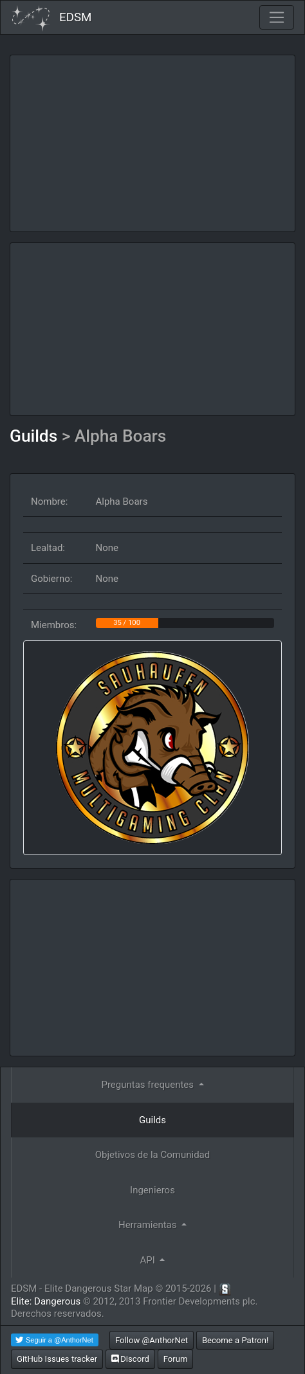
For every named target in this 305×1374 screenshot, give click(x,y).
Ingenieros (152, 1190)
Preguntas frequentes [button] (148, 1084)
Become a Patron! (235, 1340)
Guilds (36, 436)
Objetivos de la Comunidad (152, 1155)
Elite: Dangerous (45, 1301)
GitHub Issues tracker (57, 1359)
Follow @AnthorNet (151, 1340)
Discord (130, 1359)
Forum (175, 1359)
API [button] (149, 1260)
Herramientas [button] (148, 1225)
